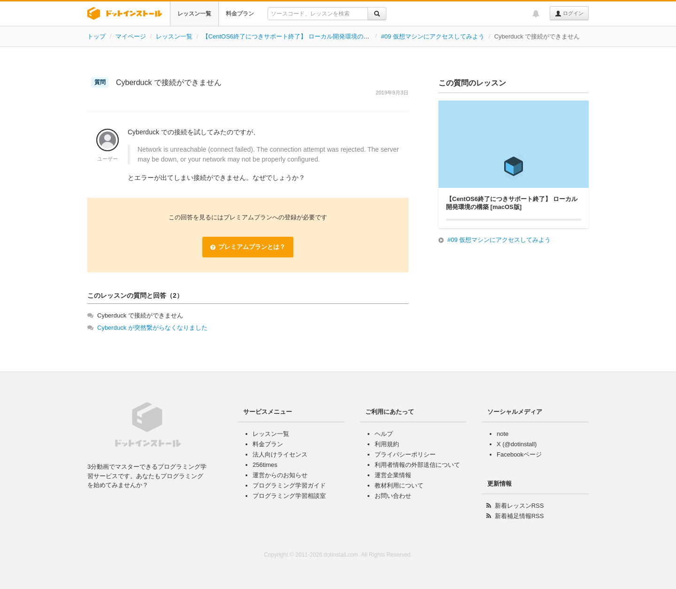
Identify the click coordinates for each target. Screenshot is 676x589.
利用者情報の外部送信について (417, 464)
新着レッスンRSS (519, 505)
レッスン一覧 (194, 13)
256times (265, 464)
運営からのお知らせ (280, 475)
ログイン (569, 13)
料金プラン (240, 13)
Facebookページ (519, 454)
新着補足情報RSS (519, 515)
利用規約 (387, 444)
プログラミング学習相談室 (289, 495)
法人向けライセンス (280, 454)
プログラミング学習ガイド (289, 485)
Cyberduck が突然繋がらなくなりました (152, 327)
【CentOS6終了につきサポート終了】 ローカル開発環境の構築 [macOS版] (304, 36)
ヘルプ (384, 433)
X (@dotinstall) (517, 444)
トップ (96, 36)
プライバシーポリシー (405, 454)
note (502, 433)
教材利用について (399, 485)
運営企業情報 (393, 475)
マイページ (130, 36)
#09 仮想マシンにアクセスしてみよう (432, 36)
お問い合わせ (393, 495)
